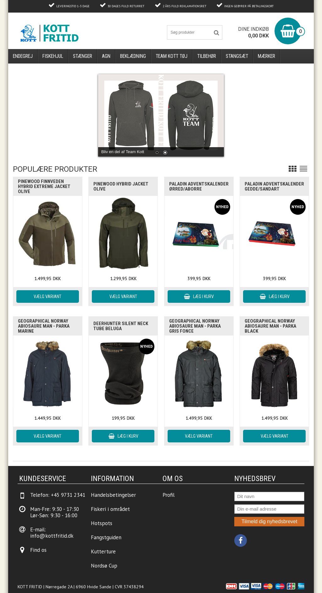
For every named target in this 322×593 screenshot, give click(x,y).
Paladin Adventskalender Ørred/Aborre (199, 186)
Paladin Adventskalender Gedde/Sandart (274, 186)
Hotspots (101, 523)
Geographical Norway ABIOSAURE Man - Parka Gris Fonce (195, 326)
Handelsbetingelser (113, 494)
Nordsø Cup (104, 565)
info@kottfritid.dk (52, 535)
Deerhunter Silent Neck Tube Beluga (120, 326)
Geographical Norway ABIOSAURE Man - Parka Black (270, 326)
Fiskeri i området (110, 509)
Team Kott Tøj (171, 56)
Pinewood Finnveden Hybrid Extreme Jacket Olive (44, 186)
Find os (38, 549)
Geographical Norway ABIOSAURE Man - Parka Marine (43, 326)
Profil (169, 494)
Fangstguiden (106, 537)
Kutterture (103, 551)
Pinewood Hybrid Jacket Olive (120, 186)
